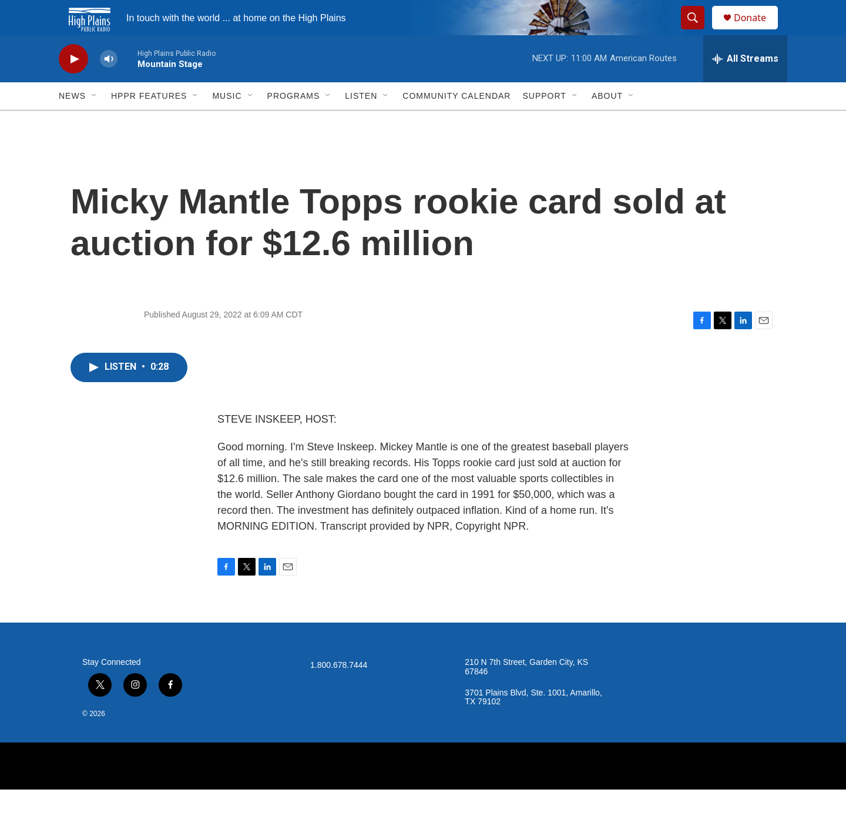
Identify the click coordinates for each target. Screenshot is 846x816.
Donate (757, 31)
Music (226, 122)
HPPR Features (149, 122)
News (72, 122)
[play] (73, 85)
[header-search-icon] (698, 31)
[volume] (109, 85)
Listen (361, 122)
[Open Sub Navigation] (94, 122)
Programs (293, 122)
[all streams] (745, 85)
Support (544, 122)
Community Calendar (456, 122)
